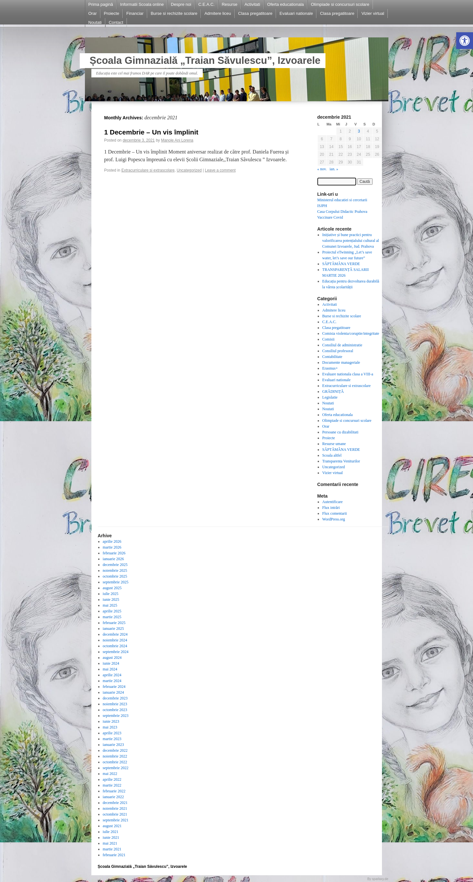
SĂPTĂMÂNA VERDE (341, 264)
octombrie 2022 (115, 762)
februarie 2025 (114, 622)
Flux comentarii (334, 513)
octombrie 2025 (115, 576)
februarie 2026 (114, 553)
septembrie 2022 (116, 768)
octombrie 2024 (115, 646)
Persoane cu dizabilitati (340, 432)
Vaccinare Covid (330, 217)
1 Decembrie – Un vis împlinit (151, 132)
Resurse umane (334, 443)
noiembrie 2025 (115, 570)
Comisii (328, 339)
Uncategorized (189, 170)
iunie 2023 (111, 721)
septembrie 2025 (116, 582)
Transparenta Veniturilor (341, 461)
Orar (92, 13)
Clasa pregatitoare (255, 13)
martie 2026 (112, 547)
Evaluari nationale (296, 13)
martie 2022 (112, 785)
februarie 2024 (114, 686)
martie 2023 (112, 739)
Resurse (229, 4)
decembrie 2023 (115, 698)
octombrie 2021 (115, 814)
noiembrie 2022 (115, 756)
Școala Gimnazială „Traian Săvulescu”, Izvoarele (205, 60)
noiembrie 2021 (115, 808)
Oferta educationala (285, 4)
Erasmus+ (330, 368)
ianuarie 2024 (113, 692)
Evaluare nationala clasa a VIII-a (347, 374)
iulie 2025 (110, 593)
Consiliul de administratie (342, 345)
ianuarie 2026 (113, 559)
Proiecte (111, 13)
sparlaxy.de (380, 879)
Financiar (134, 13)
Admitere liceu (217, 13)
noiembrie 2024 (115, 640)
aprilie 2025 (112, 611)
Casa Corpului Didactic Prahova (342, 211)
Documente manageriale (341, 362)
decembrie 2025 (115, 564)
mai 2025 (110, 605)
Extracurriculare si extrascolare (148, 170)
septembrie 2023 (116, 715)
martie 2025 (112, 617)
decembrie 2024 (115, 634)
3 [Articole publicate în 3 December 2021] (359, 131)
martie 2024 (112, 681)
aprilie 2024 (112, 675)
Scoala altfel (332, 455)
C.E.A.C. (206, 4)
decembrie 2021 (115, 802)
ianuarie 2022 (113, 797)
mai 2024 (110, 669)
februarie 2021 (114, 855)
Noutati (95, 22)
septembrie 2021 (116, 820)
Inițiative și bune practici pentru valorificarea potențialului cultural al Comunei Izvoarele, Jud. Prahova (350, 241)
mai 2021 (110, 843)
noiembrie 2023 (115, 704)
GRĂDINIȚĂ (333, 391)
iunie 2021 (111, 837)
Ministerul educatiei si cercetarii (342, 200)
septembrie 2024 (116, 651)
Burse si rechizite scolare (174, 13)
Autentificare (332, 502)
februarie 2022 (114, 791)
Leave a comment (220, 170)
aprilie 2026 (112, 541)
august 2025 (112, 588)
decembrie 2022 (115, 750)
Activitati (252, 4)
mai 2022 (110, 773)
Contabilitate (332, 356)
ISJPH (322, 205)
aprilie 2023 (112, 733)
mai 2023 (110, 727)
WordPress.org (333, 519)
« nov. (322, 169)
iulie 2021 (110, 831)
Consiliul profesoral (337, 351)
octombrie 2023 (115, 710)
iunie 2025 (111, 599)
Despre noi (181, 4)
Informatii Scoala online (142, 4)
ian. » (334, 169)
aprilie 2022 (112, 779)
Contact (116, 22)
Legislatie (329, 397)
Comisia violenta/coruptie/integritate (350, 333)
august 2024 (112, 657)
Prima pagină (100, 4)
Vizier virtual (372, 13)
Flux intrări (331, 507)
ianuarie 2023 (113, 744)
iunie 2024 (111, 663)
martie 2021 (112, 849)
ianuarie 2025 (113, 628)
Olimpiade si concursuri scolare (340, 4)
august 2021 (112, 826)
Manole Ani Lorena (177, 140)
